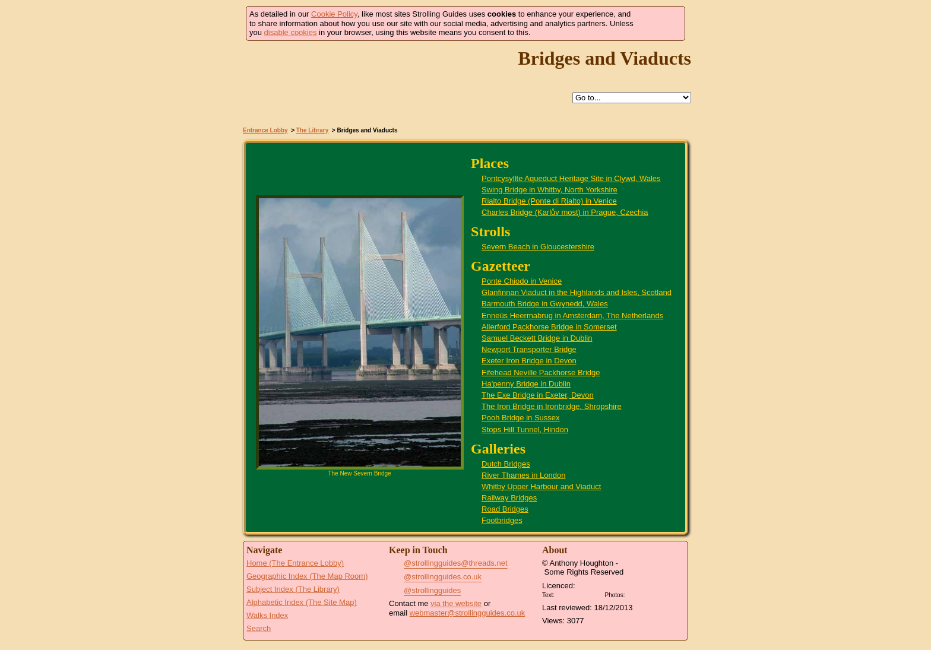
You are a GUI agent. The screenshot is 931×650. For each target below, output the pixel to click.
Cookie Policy (334, 13)
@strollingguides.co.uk (443, 576)
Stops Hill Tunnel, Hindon (525, 429)
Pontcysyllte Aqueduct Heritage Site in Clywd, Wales (571, 178)
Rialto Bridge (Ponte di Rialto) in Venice (549, 200)
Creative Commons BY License (579, 593)
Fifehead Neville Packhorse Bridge (541, 372)
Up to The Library (477, 98)
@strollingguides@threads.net (456, 563)
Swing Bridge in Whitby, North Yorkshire (550, 189)
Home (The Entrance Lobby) (295, 563)
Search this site (504, 98)
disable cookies (290, 32)
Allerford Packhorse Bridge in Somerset (549, 326)
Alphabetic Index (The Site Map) (301, 602)
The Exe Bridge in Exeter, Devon (538, 395)
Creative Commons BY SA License (649, 593)
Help (450, 98)
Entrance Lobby (265, 130)
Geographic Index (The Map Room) (307, 576)
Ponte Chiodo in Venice (522, 281)
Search (258, 628)
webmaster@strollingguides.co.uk (467, 612)
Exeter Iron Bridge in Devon (529, 360)
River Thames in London (523, 475)
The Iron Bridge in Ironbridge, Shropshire (552, 406)
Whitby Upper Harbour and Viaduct (541, 486)
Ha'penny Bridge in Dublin (526, 383)
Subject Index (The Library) (293, 589)
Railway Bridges (509, 497)
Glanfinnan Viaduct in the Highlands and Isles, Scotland (577, 292)
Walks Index (267, 615)
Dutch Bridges (506, 463)
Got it (659, 23)
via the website (456, 603)
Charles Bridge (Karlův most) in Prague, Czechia (565, 212)
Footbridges (502, 520)
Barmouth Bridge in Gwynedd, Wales (545, 303)
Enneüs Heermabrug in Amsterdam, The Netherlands (572, 315)
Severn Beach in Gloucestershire (538, 246)
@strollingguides (432, 590)
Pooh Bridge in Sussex (521, 417)
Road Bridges (505, 509)
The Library (312, 130)
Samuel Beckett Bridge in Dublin (537, 338)
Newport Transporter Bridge (529, 349)
